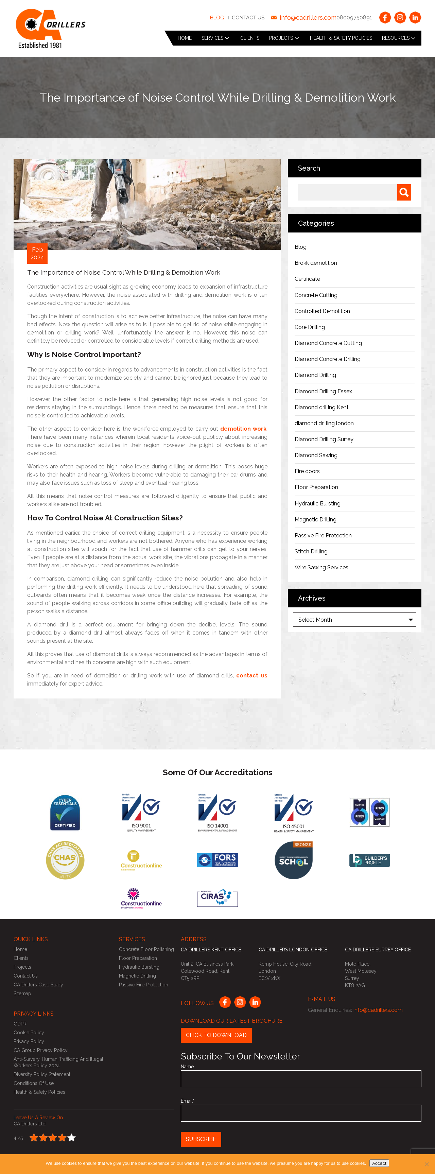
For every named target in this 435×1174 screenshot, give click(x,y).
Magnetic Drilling (315, 519)
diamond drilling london (324, 423)
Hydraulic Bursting (318, 503)
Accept (379, 1163)
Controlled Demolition (322, 311)
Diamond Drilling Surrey (324, 439)
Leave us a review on (38, 1117)
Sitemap (22, 993)
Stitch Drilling (311, 551)
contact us (251, 675)
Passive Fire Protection (323, 535)
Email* (301, 1110)
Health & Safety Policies (341, 38)
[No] (426, 1164)
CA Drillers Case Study (38, 984)
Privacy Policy (29, 1041)
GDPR (20, 1023)
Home (185, 38)
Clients (249, 38)
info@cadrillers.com (308, 17)
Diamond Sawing (316, 455)
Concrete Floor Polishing (146, 949)
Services (212, 38)
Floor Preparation (316, 487)
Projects (281, 38)
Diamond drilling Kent (322, 407)
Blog (217, 18)
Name (301, 1075)
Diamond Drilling (315, 375)
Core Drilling (310, 327)
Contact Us (248, 18)
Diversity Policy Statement (42, 1074)
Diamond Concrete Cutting (328, 343)
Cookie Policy (29, 1032)
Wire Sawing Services (321, 567)
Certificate (307, 279)
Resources (396, 38)
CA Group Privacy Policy (41, 1050)
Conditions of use (34, 1083)
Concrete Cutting (316, 295)
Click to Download (216, 1035)
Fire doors (307, 471)
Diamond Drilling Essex (323, 391)
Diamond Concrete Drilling (328, 359)
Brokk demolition (316, 263)
